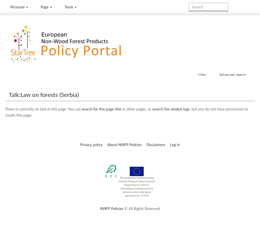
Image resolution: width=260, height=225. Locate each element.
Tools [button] (71, 7)
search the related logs (171, 109)
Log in (175, 144)
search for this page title (101, 109)
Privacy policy (91, 144)
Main (202, 74)
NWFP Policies (111, 208)
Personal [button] (19, 7)
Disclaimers (156, 144)
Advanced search (232, 74)
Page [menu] (46, 7)
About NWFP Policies (124, 144)
